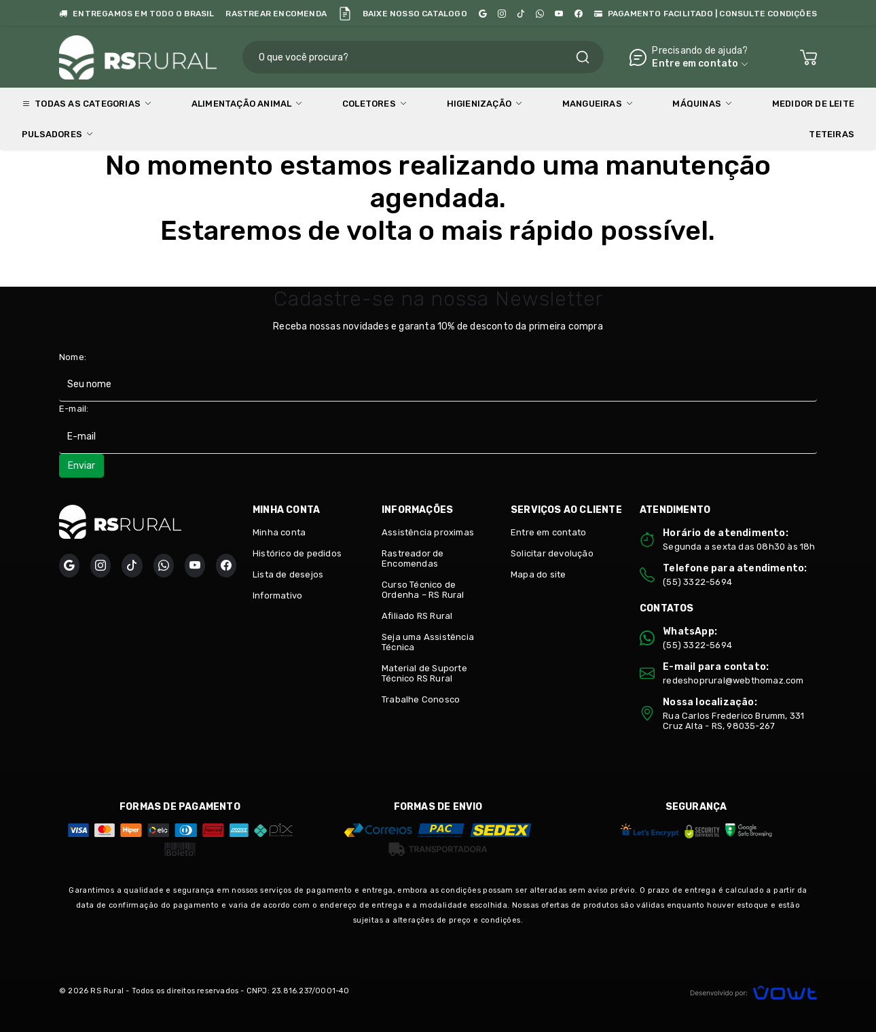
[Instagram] (502, 14)
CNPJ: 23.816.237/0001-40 (298, 990)
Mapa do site (538, 574)
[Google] (483, 14)
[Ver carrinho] (808, 57)
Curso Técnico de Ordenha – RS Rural (423, 590)
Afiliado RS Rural (417, 616)
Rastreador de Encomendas (413, 558)
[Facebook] (578, 14)
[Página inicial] (138, 55)
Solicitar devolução (552, 553)
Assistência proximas (428, 532)
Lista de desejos (288, 574)
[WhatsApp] (540, 14)
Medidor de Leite (813, 104)
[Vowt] (753, 990)
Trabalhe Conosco (421, 699)
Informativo (277, 595)
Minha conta (279, 532)
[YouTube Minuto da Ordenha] (559, 14)
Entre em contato (548, 532)
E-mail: (73, 409)
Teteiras (831, 134)
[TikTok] (521, 14)
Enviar (81, 465)
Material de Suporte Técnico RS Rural (424, 673)
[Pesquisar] (583, 57)
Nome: (72, 357)
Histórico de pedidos (297, 553)
